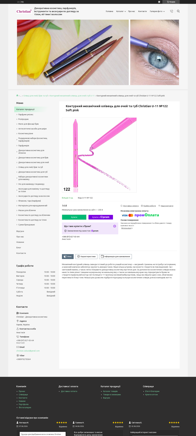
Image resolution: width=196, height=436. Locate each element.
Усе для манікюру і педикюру (31, 184)
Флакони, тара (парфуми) (29, 201)
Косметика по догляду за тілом (32, 220)
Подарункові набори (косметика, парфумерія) (32, 139)
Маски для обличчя (27, 210)
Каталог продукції (25, 109)
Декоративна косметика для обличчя (31, 151)
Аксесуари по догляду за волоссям (34, 196)
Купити (74, 217)
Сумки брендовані (26, 225)
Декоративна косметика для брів (33, 158)
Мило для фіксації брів (28, 124)
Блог (18, 247)
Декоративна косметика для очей (33, 162)
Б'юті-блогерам (152, 391)
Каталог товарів (110, 391)
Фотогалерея (25, 407)
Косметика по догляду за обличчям (34, 215)
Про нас (131, 11)
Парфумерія (23, 146)
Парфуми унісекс (25, 114)
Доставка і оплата (69, 391)
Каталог (120, 11)
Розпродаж (23, 119)
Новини (20, 242)
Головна (109, 11)
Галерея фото (156, 11)
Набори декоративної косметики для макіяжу (33, 178)
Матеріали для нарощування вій (32, 206)
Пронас (22, 391)
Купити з (100, 217)
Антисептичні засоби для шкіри (32, 129)
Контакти (142, 11)
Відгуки (20, 231)
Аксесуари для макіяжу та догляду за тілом (34, 190)
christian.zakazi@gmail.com (28, 351)
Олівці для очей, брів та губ (35, 96)
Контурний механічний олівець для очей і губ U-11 (72, 96)
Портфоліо (24, 404)
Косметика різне (25, 133)
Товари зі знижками (112, 394)
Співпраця (23, 394)
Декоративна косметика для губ (33, 172)
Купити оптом (151, 394)
